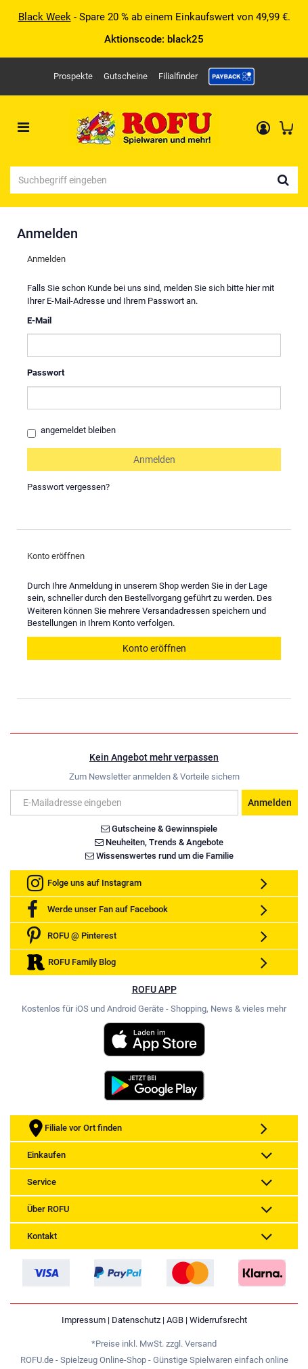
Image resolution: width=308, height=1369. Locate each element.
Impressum (84, 1320)
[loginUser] (154, 345)
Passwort (45, 372)
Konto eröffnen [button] (154, 648)
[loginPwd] (154, 397)
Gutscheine (126, 76)
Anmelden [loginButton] (154, 459)
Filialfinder (178, 76)
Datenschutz (136, 1320)
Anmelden (270, 802)
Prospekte (73, 76)
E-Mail (39, 320)
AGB (175, 1320)
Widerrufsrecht (218, 1320)
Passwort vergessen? (68, 487)
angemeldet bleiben (71, 431)
